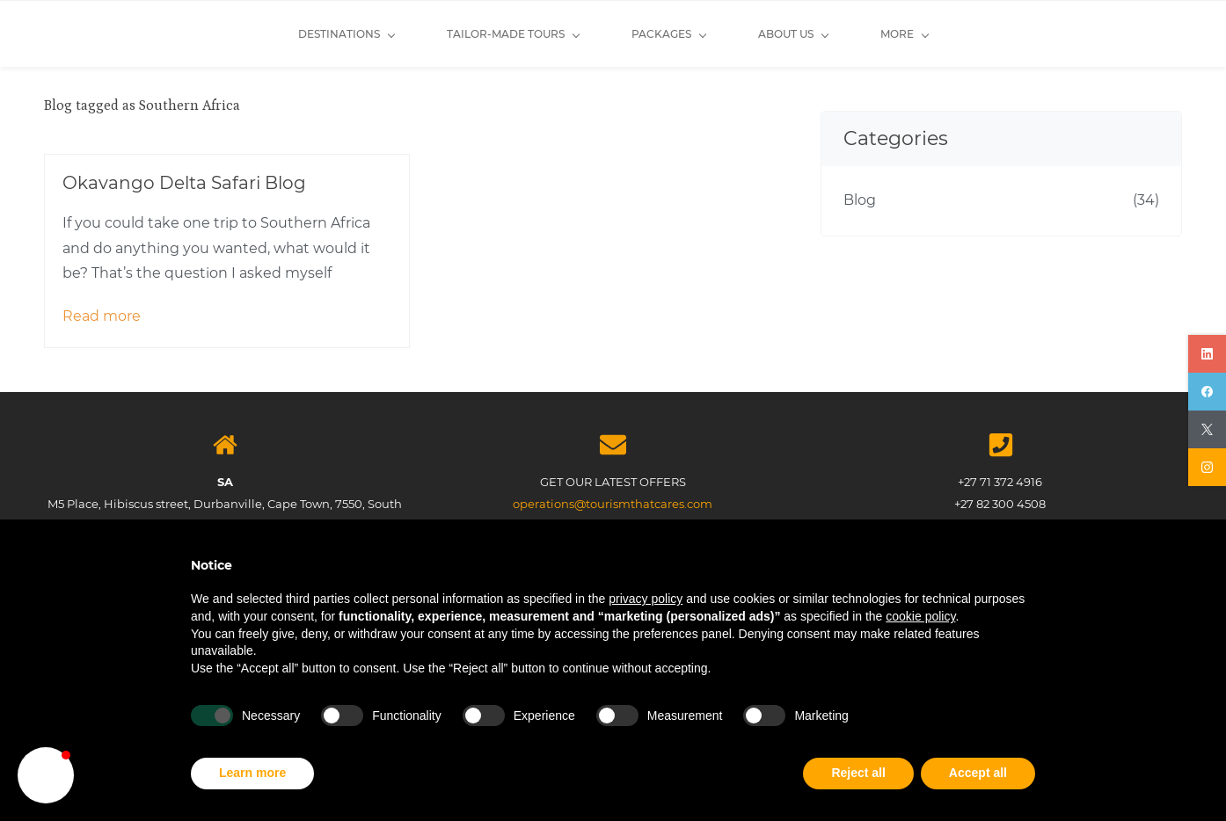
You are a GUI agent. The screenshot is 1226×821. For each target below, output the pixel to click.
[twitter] (1207, 429)
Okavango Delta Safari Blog (184, 182)
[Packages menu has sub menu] (540, 34)
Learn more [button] (252, 773)
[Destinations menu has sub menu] (218, 34)
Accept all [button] (978, 773)
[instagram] (1207, 467)
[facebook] (1207, 391)
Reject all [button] (858, 773)
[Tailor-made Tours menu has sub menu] (384, 34)
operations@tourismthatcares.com (612, 504)
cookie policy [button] (920, 616)
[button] (46, 775)
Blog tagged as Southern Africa (142, 105)
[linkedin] (1207, 354)
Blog (859, 200)
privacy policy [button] (645, 599)
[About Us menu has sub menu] (664, 34)
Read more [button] (101, 316)
